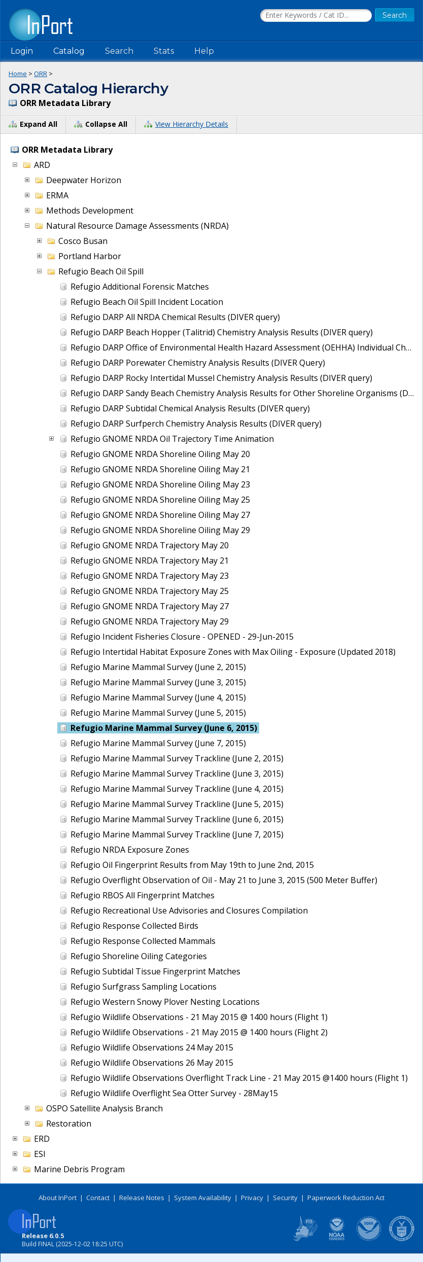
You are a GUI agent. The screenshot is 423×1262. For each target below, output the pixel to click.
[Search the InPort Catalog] (316, 15)
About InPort (58, 1197)
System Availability (202, 1197)
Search (119, 51)
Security (285, 1197)
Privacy (252, 1197)
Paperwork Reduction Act (345, 1197)
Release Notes (141, 1197)
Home (18, 73)
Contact (98, 1197)
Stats (164, 51)
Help (204, 51)
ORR (40, 73)
